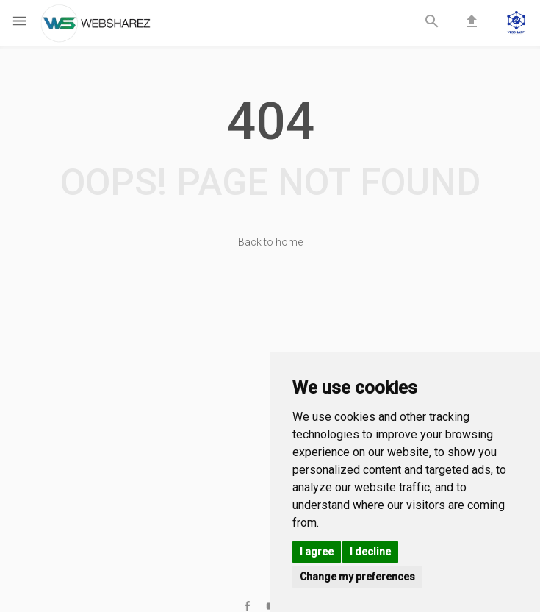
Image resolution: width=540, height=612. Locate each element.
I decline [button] (370, 552)
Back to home (270, 242)
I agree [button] (317, 552)
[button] (516, 24)
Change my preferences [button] (357, 577)
